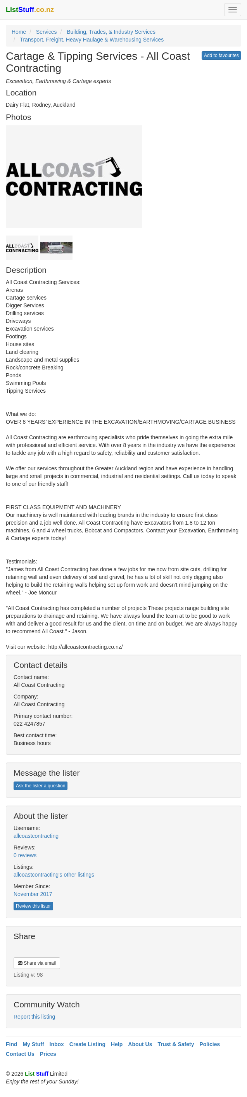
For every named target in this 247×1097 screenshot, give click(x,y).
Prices (48, 1054)
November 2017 (33, 894)
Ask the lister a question (40, 786)
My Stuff (33, 1044)
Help (117, 1044)
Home (19, 32)
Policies (209, 1044)
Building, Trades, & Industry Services (111, 32)
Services (46, 32)
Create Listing (87, 1044)
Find (11, 1044)
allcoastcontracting (36, 836)
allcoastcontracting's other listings (54, 875)
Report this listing (34, 1017)
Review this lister (33, 906)
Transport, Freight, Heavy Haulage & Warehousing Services (92, 39)
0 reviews (25, 855)
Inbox (57, 1044)
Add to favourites (221, 55)
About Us (140, 1044)
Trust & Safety (175, 1044)
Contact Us (20, 1054)
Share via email (37, 963)
